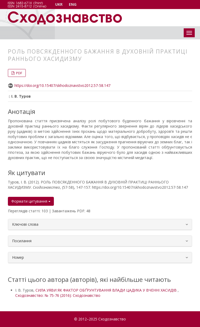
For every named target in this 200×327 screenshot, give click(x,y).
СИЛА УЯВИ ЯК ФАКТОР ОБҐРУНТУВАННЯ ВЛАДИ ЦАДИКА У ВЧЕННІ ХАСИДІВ (106, 290)
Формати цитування (30, 201)
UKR (59, 4)
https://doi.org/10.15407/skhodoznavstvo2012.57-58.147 (62, 85)
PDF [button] (18, 73)
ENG (72, 4)
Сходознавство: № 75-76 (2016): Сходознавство (57, 295)
